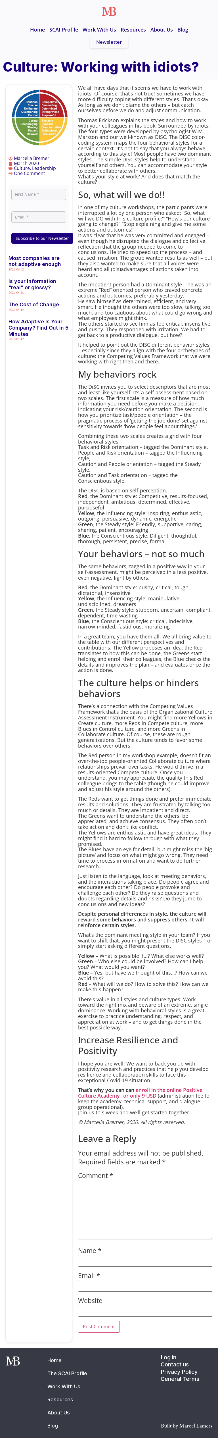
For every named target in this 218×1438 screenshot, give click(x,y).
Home (37, 29)
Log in (168, 1357)
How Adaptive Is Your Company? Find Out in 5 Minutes (38, 328)
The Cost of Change (34, 304)
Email (89, 1276)
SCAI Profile (63, 29)
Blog (182, 29)
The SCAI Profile (67, 1373)
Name (90, 1251)
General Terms (180, 1378)
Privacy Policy (179, 1371)
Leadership (44, 168)
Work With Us (99, 29)
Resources (133, 29)
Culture (22, 168)
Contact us (175, 1364)
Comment (95, 1176)
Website (90, 1301)
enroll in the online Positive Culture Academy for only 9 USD (140, 1093)
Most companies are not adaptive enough (35, 261)
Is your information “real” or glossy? (32, 284)
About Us (161, 29)
